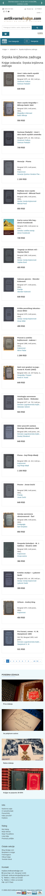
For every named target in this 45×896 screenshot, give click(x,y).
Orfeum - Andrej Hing (26, 602)
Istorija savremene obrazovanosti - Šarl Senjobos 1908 (25, 516)
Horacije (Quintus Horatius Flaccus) (30, 174)
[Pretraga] (37, 28)
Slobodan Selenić (23, 407)
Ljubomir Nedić (22, 583)
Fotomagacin (6, 855)
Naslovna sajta (7, 809)
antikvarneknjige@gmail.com (19, 875)
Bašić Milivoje (22, 115)
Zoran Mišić (21, 321)
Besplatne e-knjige (8, 852)
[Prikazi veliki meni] (26, 41)
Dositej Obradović (23, 436)
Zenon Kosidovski (23, 233)
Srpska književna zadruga (28, 49)
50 (37, 661)
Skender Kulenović (24, 292)
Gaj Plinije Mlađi (23, 466)
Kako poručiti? (7, 816)
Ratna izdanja (8, 763)
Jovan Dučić (21, 497)
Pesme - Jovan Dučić (26, 485)
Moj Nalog (5, 829)
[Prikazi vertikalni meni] (4, 41)
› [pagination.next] (40, 661)
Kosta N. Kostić (22, 377)
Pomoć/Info (6, 813)
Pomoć (39, 9)
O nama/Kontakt (7, 811)
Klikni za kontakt (17, 878)
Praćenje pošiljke (8, 838)
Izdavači (13, 49)
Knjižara (5, 818)
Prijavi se (30, 9)
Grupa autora (22, 556)
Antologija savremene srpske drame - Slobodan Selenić (27, 398)
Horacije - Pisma (24, 161)
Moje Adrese (6, 832)
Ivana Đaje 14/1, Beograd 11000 (14, 873)
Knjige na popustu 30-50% (13, 793)
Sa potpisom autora (10, 733)
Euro (39, 12)
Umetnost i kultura (23, 81)
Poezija (20, 289)
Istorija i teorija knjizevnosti (26, 201)
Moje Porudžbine (8, 834)
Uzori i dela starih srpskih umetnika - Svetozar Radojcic (28, 75)
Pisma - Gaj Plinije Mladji (27, 455)
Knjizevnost (21, 172)
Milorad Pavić (22, 203)
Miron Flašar (21, 350)
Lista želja (5, 836)
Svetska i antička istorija (25, 231)
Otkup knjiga (6, 857)
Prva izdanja (8, 704)
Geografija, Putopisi (24, 375)
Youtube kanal (7, 859)
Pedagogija (21, 524)
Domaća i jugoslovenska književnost (30, 404)
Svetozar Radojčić (23, 84)
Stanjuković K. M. (23, 644)
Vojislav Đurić (22, 262)
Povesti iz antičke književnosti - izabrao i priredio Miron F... (26, 340)
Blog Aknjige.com (8, 850)
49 (34, 661)
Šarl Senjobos (22, 527)
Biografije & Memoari (24, 113)
